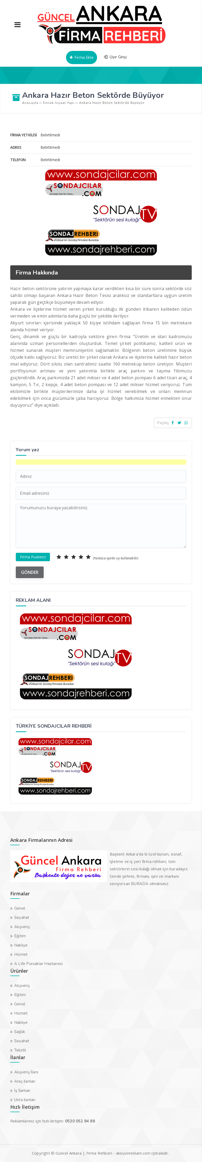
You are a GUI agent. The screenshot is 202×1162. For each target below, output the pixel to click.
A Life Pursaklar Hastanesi (38, 963)
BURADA (139, 883)
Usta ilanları (25, 1099)
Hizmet (21, 954)
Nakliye (21, 945)
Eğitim (20, 936)
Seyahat (21, 917)
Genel (19, 908)
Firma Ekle (81, 57)
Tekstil (20, 1050)
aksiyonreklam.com (133, 1153)
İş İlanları (22, 1090)
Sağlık (19, 1031)
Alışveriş (22, 926)
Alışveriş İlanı (26, 1072)
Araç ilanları (25, 1081)
